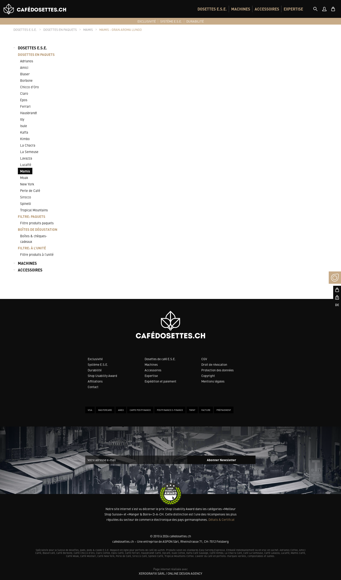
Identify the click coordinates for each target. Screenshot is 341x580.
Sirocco (25, 197)
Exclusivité (95, 359)
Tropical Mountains (34, 210)
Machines (151, 364)
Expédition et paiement (160, 381)
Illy (22, 119)
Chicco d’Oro (29, 86)
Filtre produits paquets (37, 223)
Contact (93, 387)
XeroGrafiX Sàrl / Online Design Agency (170, 573)
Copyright (208, 375)
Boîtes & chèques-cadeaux (33, 238)
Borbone (26, 80)
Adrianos (26, 61)
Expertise (151, 375)
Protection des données (217, 370)
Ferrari (25, 106)
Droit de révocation (214, 364)
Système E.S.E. (98, 364)
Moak (24, 177)
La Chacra (27, 145)
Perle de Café (30, 190)
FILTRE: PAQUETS (31, 216)
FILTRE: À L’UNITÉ (32, 248)
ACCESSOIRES (267, 9)
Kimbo (25, 138)
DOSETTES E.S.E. (212, 9)
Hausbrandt (28, 112)
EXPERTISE (293, 9)
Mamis (25, 171)
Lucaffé (25, 164)
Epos (23, 99)
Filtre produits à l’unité (37, 254)
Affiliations (95, 381)
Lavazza (26, 158)
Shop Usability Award (102, 375)
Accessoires (153, 370)
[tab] (315, 9)
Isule (23, 125)
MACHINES (240, 9)
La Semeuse (29, 151)
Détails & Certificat (221, 519)
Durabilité (95, 370)
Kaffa (24, 132)
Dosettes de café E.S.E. (160, 359)
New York (27, 184)
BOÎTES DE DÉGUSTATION (37, 229)
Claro (24, 93)
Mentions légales (213, 381)
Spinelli (25, 203)
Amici (24, 67)
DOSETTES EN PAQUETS (36, 54)
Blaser (25, 73)
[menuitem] (212, 9)
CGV (204, 359)
